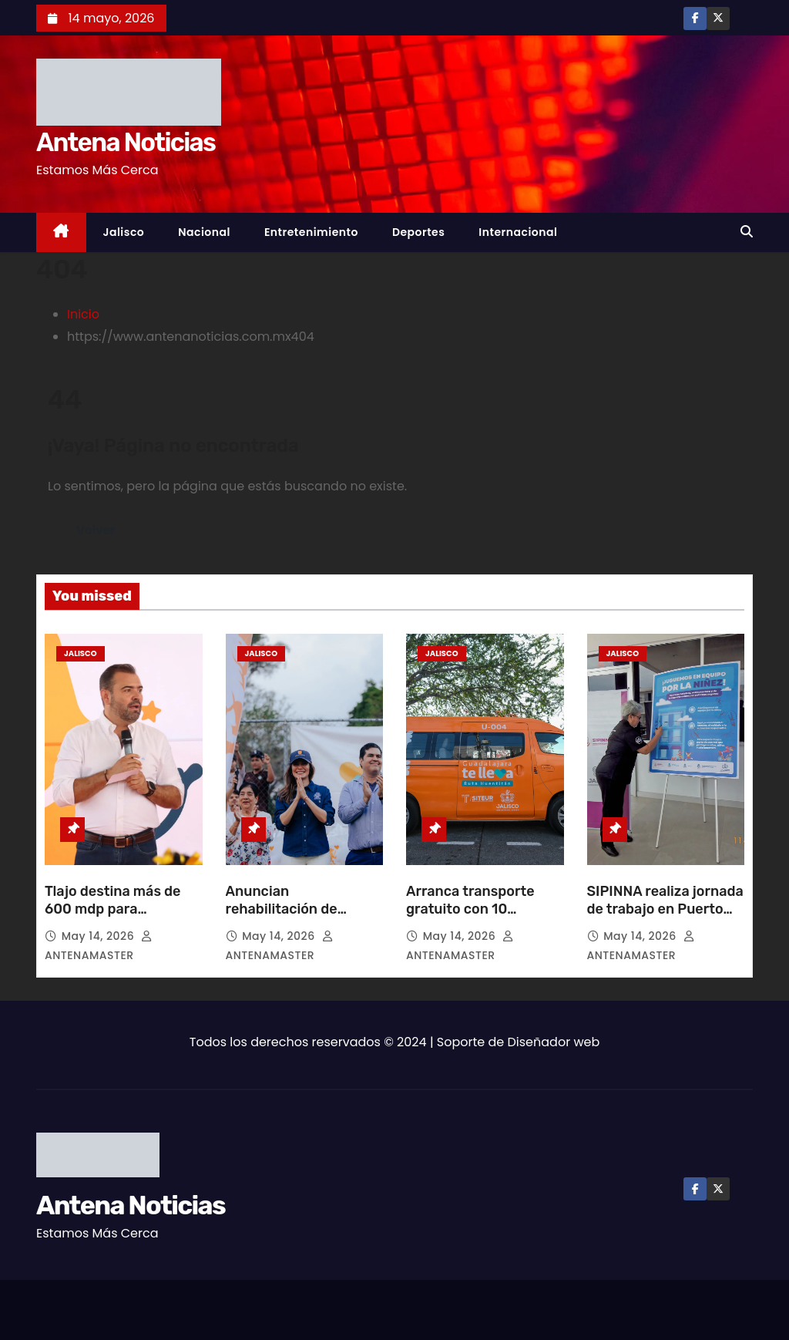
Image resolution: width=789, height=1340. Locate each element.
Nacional (204, 232)
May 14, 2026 (100, 936)
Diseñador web (554, 1042)
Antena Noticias (125, 142)
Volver (96, 530)
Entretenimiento (311, 232)
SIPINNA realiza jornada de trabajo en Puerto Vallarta (665, 910)
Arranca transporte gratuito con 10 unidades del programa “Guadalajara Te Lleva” (482, 919)
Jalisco (124, 232)
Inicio (83, 314)
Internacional (517, 232)
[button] (746, 232)
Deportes (418, 232)
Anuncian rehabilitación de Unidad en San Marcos (299, 910)
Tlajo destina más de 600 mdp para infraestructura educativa (113, 919)
